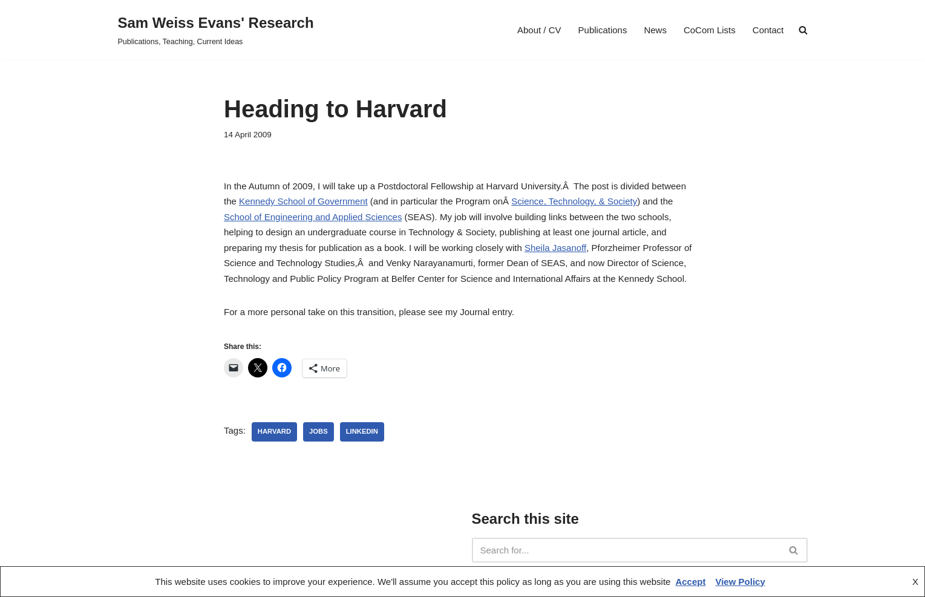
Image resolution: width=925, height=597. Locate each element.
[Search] (626, 550)
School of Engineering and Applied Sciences (313, 217)
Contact (768, 30)
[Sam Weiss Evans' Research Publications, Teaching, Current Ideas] (216, 29)
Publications (602, 30)
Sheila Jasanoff (555, 248)
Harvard (274, 431)
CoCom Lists (710, 30)
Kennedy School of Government (303, 201)
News (655, 30)
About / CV (539, 30)
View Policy (740, 581)
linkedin (362, 431)
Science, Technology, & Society (574, 201)
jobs (318, 431)
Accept (690, 581)
